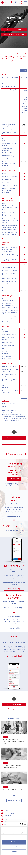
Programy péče (14, 628)
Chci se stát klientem (14, 29)
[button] (16, 2)
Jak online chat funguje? (14, 589)
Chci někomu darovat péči (14, 34)
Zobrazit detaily (19, 837)
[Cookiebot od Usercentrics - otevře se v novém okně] (20, 824)
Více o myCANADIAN (14, 656)
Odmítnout (14, 851)
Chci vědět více (14, 479)
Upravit (14, 846)
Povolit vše (14, 841)
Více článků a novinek (14, 800)
